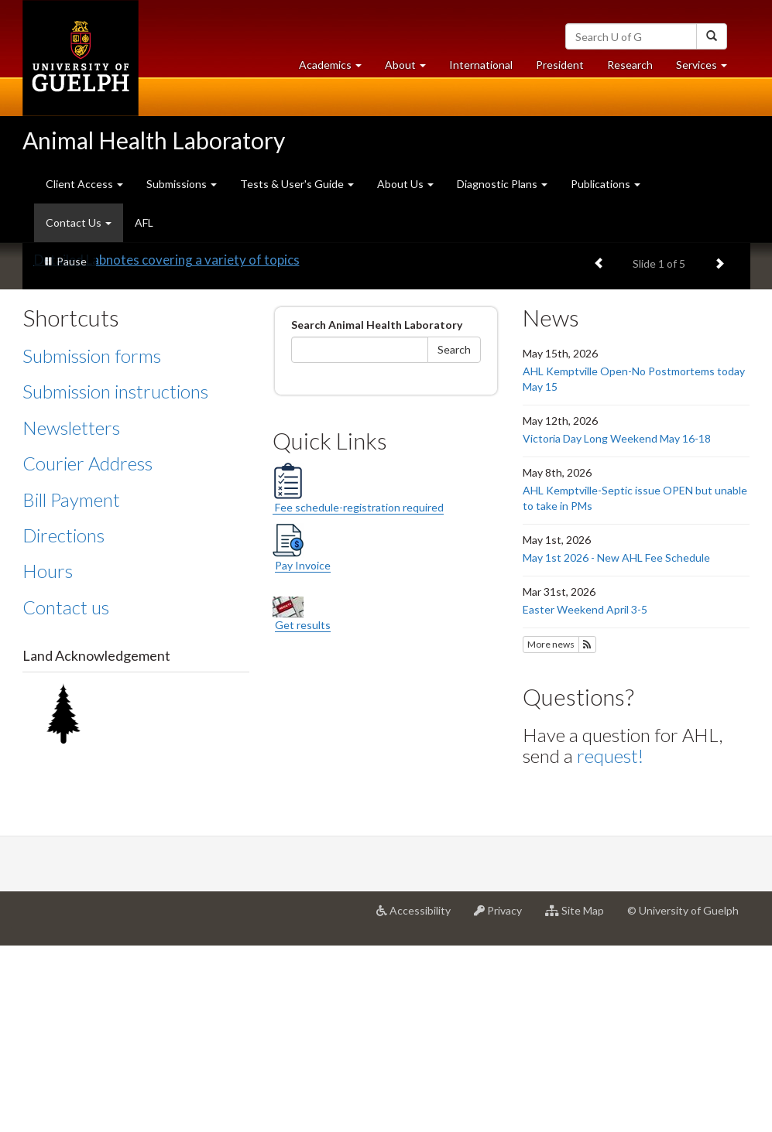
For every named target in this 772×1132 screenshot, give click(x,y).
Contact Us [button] (84, 228)
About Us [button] (405, 183)
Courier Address (87, 649)
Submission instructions (115, 577)
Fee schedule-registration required (358, 674)
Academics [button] (336, 68)
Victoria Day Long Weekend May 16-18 (617, 624)
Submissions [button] (181, 183)
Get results (303, 811)
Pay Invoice (303, 751)
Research (635, 68)
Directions (63, 721)
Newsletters (71, 614)
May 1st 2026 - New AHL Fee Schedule (616, 744)
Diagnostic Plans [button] (502, 183)
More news (551, 830)
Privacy (504, 1103)
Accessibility (419, 1103)
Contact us (65, 793)
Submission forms (91, 542)
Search (454, 535)
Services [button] (707, 68)
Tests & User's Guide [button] (297, 183)
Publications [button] (605, 183)
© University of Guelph (683, 1096)
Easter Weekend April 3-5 (585, 795)
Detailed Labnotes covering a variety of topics (167, 446)
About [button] (411, 68)
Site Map (580, 1103)
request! (610, 942)
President (560, 64)
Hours (47, 757)
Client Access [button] (84, 183)
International (481, 64)
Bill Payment (71, 685)
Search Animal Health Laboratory (376, 511)
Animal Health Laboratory (153, 140)
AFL (144, 222)
